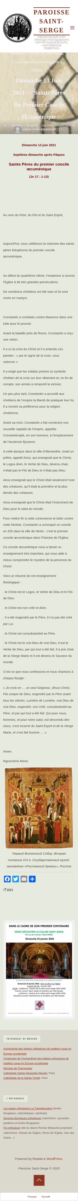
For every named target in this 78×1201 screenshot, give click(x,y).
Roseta (37, 1158)
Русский (46, 1196)
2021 (10, 890)
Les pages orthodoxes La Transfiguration (27, 1108)
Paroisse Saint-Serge (51, 21)
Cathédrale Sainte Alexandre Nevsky (25, 1073)
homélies (18, 53)
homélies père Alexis (46, 53)
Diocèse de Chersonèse (17, 1068)
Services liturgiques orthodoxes (22, 1118)
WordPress (54, 1158)
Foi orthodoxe (11, 1127)
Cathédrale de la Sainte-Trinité (21, 1077)
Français (32, 1196)
